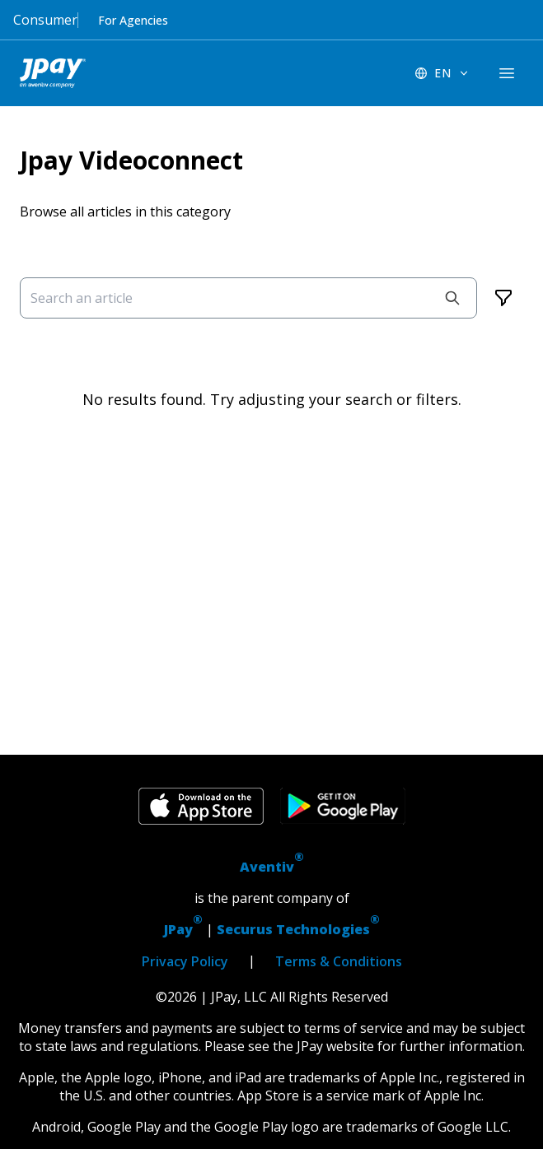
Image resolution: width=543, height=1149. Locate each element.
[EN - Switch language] (442, 73)
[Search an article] (248, 298)
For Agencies (133, 20)
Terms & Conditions (338, 961)
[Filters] (503, 298)
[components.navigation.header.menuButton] (506, 73)
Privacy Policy (185, 961)
